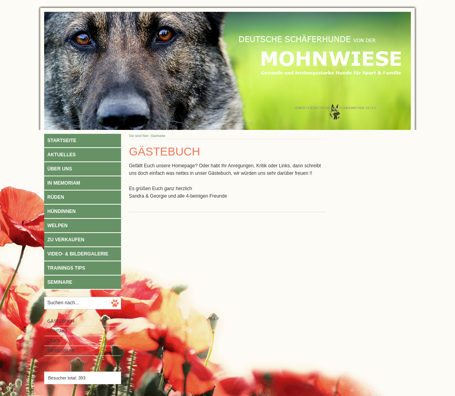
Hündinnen (61, 211)
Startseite (61, 140)
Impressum (60, 350)
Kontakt (57, 331)
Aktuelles (61, 154)
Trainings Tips (66, 268)
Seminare (59, 282)
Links (53, 341)
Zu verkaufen (65, 239)
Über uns (59, 169)
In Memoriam (63, 183)
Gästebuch (60, 321)
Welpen (57, 225)
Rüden (55, 197)
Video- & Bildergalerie (77, 254)
